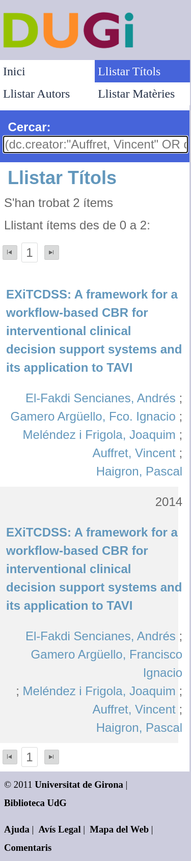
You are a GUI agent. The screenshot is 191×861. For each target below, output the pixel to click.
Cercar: (29, 127)
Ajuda (17, 829)
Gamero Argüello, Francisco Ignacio (106, 663)
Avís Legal (60, 829)
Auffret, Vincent (134, 453)
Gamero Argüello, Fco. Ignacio (93, 416)
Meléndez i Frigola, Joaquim (99, 434)
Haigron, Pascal (139, 471)
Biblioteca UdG (35, 802)
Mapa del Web (119, 829)
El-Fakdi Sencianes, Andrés (100, 398)
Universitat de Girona (79, 784)
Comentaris (27, 847)
